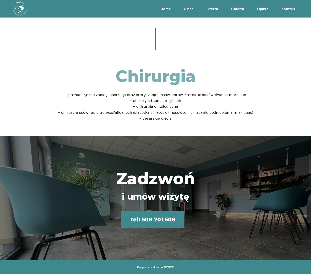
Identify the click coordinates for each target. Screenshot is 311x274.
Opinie (257, 8)
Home (161, 8)
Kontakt (283, 8)
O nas (184, 8)
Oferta (207, 8)
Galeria (232, 8)
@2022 (168, 267)
